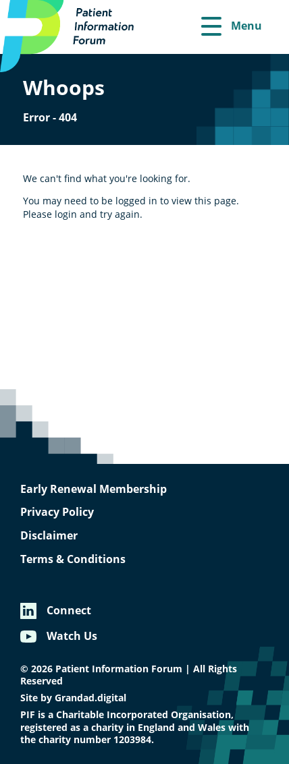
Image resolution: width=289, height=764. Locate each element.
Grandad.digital (90, 698)
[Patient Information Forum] (74, 36)
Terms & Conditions (73, 559)
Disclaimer (49, 535)
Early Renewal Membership (93, 488)
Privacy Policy (57, 511)
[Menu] (231, 27)
